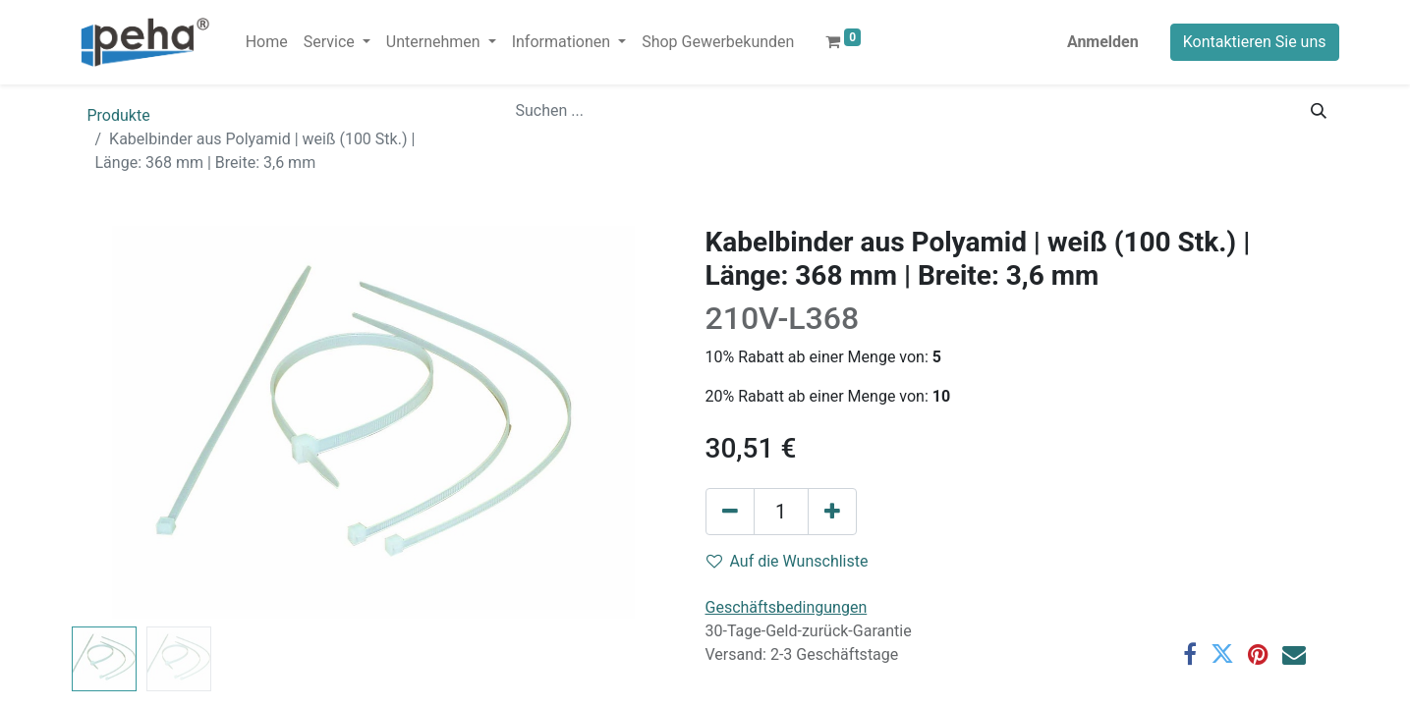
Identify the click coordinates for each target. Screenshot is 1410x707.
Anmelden (1103, 41)
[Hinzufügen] (832, 511)
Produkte (118, 115)
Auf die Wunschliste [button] (787, 561)
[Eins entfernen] (730, 511)
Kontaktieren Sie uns (1254, 41)
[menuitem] (267, 42)
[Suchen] (1318, 111)
